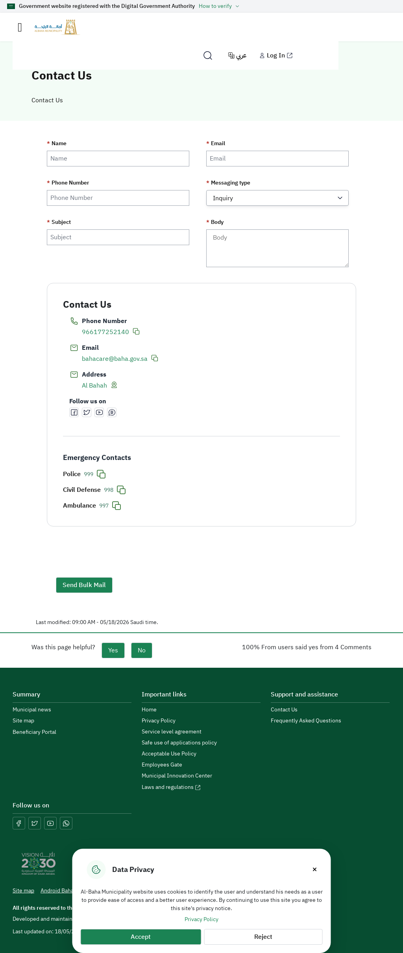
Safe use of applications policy (179, 743)
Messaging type (228, 183)
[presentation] (116, 554)
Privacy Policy (201, 919)
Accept (141, 937)
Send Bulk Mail (84, 585)
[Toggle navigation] (20, 27)
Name (57, 144)
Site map (23, 721)
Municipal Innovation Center (177, 776)
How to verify (220, 6)
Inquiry (223, 198)
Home (149, 710)
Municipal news (32, 710)
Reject (263, 937)
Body (215, 222)
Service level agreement (172, 732)
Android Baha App (66, 891)
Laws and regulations (171, 787)
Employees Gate (162, 765)
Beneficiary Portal (34, 732)
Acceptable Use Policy (169, 754)
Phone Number (68, 183)
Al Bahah (94, 385)
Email (215, 144)
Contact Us (284, 710)
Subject (59, 222)
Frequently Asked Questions (306, 721)
